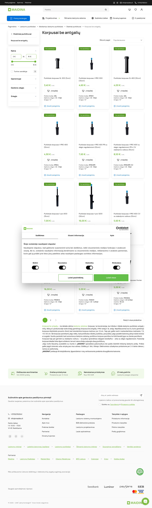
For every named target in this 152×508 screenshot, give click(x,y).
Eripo (106, 459)
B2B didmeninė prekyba (85, 423)
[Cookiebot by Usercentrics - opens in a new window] (117, 228)
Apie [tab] (112, 235)
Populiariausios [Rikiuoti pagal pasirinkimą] (127, 40)
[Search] (73, 9)
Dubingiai (94, 459)
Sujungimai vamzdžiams (112, 447)
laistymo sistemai (80, 326)
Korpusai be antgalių (19, 40)
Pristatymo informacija (120, 418)
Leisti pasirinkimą (75, 278)
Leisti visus (111, 278)
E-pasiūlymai (138, 18)
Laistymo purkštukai (63, 447)
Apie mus (45, 423)
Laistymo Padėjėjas (27, 459)
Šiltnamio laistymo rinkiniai (86, 447)
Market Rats (45, 459)
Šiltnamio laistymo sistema (75, 18)
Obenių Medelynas (63, 459)
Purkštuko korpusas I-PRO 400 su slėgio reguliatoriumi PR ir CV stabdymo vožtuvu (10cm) (127, 147)
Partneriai (45, 431)
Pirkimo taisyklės (118, 427)
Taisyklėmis (114, 404)
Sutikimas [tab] (40, 235)
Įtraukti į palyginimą (52, 106)
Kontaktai (45, 418)
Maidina (11, 459)
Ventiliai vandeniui (134, 447)
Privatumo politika (128, 404)
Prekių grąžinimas (118, 431)
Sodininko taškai (99, 18)
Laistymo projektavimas (85, 427)
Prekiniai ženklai (48, 427)
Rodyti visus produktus (132, 320)
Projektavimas (50, 18)
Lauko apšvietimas (83, 431)
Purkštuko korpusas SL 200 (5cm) (57, 78)
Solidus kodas (119, 459)
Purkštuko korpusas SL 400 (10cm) (127, 78)
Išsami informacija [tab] (76, 235)
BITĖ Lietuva (80, 459)
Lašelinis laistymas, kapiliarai (38, 447)
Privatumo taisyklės (119, 423)
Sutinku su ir (118, 404)
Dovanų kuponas (118, 18)
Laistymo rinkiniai (14, 447)
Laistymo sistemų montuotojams (89, 418)
